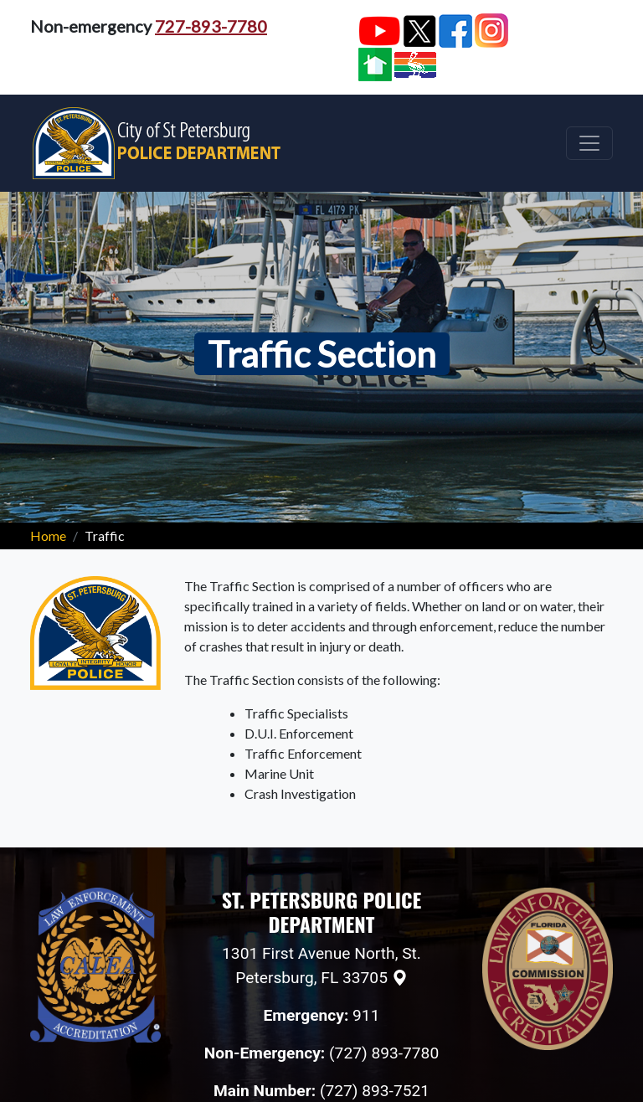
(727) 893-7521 (375, 1090)
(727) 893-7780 (384, 1053)
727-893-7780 (211, 26)
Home (48, 535)
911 (365, 1015)
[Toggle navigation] (589, 143)
